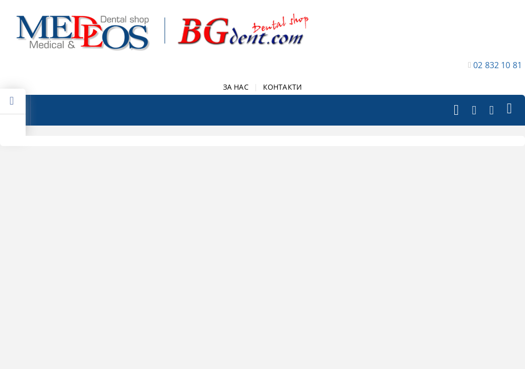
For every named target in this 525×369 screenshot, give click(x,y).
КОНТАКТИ (282, 87)
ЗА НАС (236, 87)
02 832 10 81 (497, 65)
